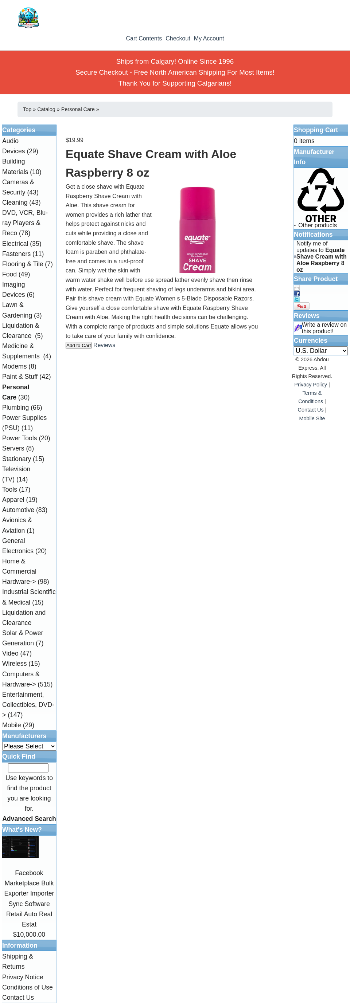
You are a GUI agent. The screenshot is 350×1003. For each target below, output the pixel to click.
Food (9, 274)
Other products (317, 225)
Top (27, 109)
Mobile (11, 725)
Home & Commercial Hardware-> (19, 571)
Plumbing (15, 407)
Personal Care (78, 109)
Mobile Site (312, 418)
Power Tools (19, 438)
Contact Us (18, 997)
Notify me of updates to (321, 256)
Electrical (15, 243)
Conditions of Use (27, 987)
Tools (9, 489)
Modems (14, 366)
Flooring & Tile (22, 264)
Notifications (313, 234)
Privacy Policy (310, 385)
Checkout (178, 38)
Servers (13, 448)
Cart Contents (144, 38)
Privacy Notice (22, 977)
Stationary (16, 459)
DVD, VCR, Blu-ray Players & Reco (25, 223)
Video (10, 653)
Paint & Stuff (20, 376)
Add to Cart (78, 345)
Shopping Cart (316, 130)
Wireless (14, 663)
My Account (209, 38)
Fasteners (16, 253)
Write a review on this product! (324, 328)
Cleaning (14, 202)
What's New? (22, 829)
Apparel (13, 499)
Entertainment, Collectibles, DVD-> (28, 705)
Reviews (104, 345)
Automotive (18, 510)
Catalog (46, 109)
